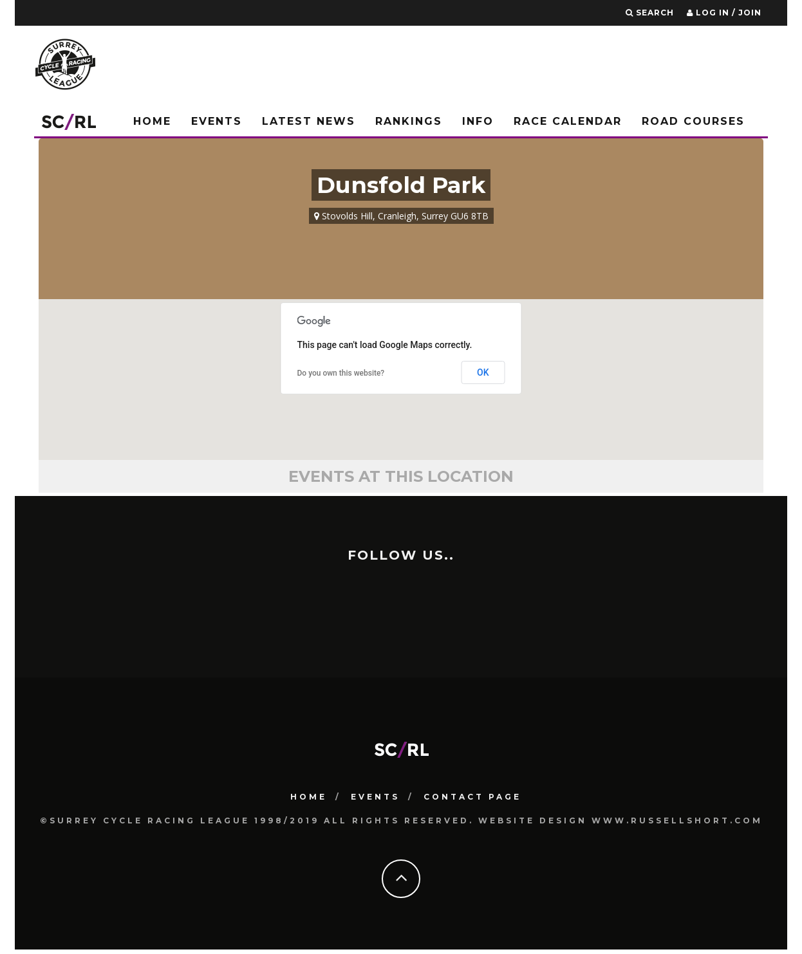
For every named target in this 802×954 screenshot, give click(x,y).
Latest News (308, 121)
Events (216, 121)
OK (483, 372)
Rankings (408, 121)
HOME (308, 796)
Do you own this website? (341, 373)
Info (478, 121)
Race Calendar (568, 121)
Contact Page (472, 796)
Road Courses (693, 121)
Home (152, 121)
